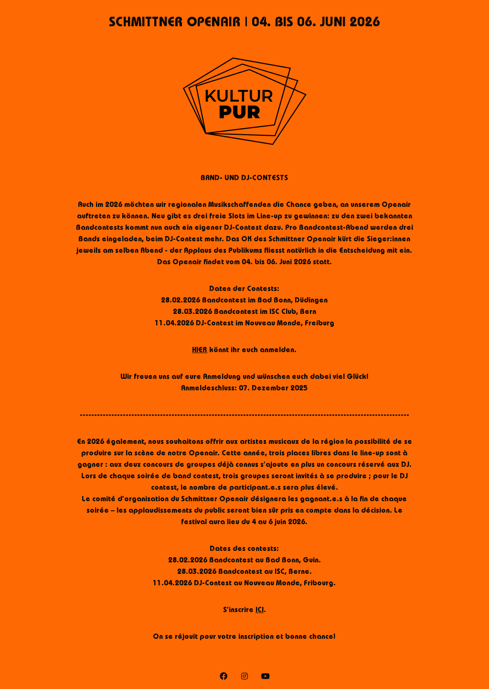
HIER (199, 351)
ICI (259, 610)
